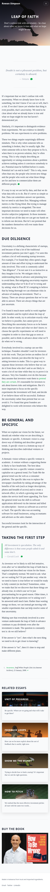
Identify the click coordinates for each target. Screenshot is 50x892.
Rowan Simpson (11, 3)
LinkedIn (17, 885)
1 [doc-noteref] (29, 170)
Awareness (10, 668)
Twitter (9, 885)
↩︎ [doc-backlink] (27, 670)
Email (4, 885)
